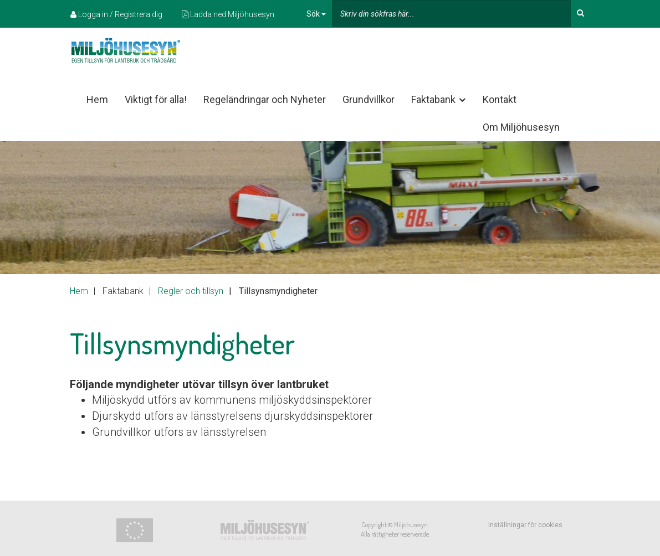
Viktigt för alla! (156, 99)
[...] (451, 13)
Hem (97, 99)
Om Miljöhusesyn (521, 127)
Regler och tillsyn (190, 291)
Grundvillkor (368, 99)
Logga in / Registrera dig (116, 14)
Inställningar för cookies (525, 525)
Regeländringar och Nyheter (264, 99)
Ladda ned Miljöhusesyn (228, 14)
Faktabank (439, 100)
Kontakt (499, 99)
